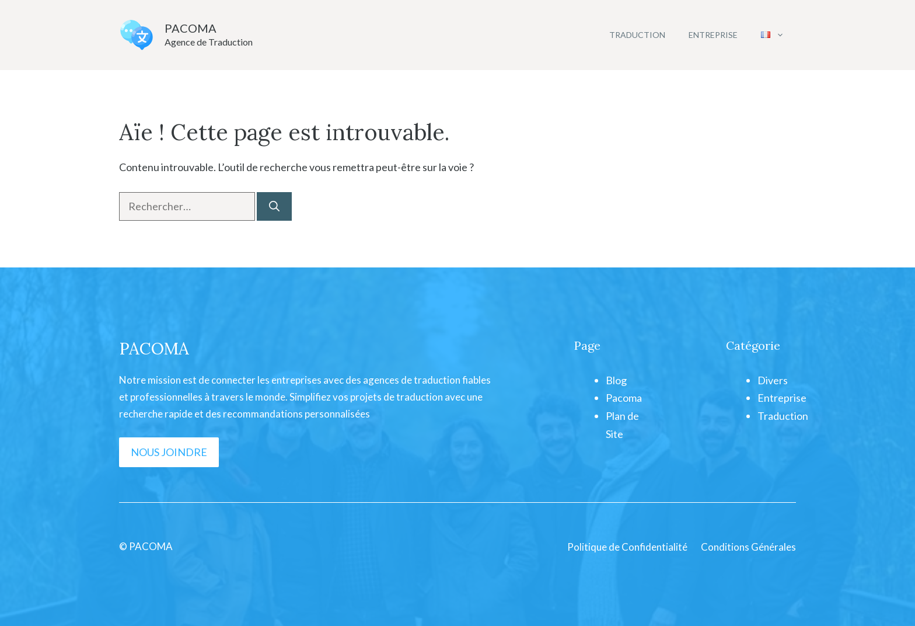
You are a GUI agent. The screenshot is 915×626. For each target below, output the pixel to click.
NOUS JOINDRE (169, 452)
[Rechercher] (274, 206)
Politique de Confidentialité (627, 547)
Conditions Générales (748, 547)
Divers (772, 380)
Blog (616, 380)
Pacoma (624, 397)
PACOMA (190, 28)
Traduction (637, 35)
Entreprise (713, 35)
